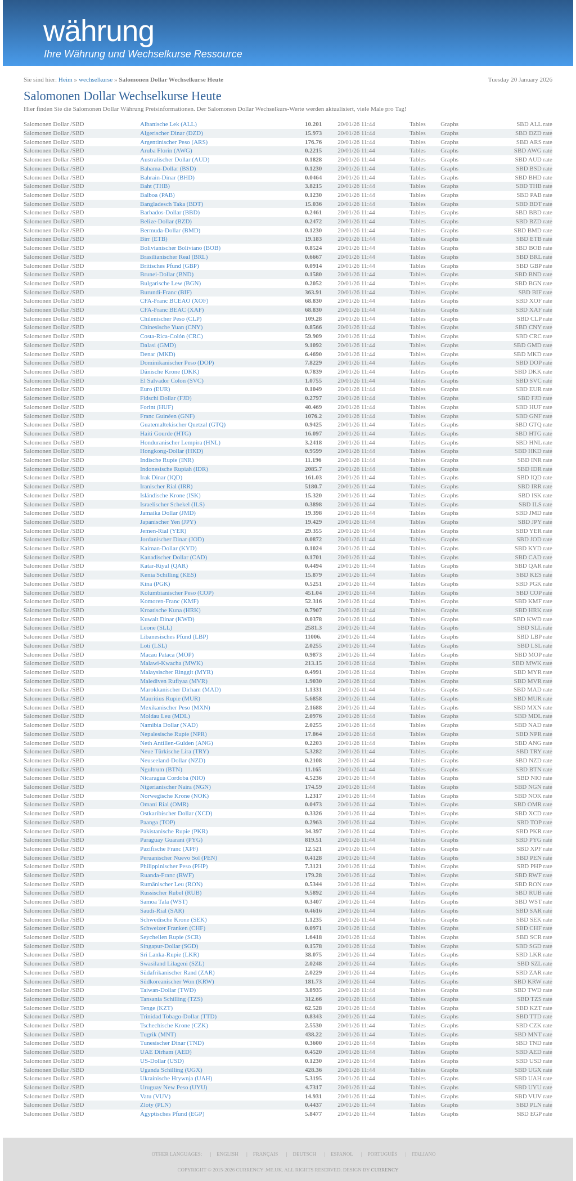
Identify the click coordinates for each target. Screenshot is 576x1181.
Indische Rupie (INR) (167, 459)
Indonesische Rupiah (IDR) (174, 468)
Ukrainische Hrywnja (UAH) (176, 1078)
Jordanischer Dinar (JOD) (172, 539)
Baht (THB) (155, 185)
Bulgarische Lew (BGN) (170, 283)
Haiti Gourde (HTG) (165, 433)
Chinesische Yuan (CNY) (171, 327)
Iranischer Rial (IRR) (166, 486)
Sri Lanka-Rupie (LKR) (169, 954)
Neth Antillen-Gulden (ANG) (176, 742)
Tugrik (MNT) (158, 1034)
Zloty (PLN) (155, 1104)
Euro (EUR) (155, 388)
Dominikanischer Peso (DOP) (177, 362)
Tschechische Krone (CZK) (174, 1025)
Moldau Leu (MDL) (165, 715)
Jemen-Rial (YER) (163, 530)
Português (382, 1154)
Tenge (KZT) (156, 1007)
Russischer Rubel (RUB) (170, 892)
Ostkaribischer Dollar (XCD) (176, 813)
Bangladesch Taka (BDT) (171, 203)
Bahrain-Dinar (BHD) (167, 177)
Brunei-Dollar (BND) (167, 274)
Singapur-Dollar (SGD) (169, 945)
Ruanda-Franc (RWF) (167, 875)
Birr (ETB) (154, 238)
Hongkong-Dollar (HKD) (171, 450)
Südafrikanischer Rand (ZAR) (177, 972)
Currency (384, 1170)
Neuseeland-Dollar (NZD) (172, 760)
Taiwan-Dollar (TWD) (168, 989)
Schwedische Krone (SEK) (173, 919)
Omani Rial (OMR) (164, 804)
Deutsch (304, 1154)
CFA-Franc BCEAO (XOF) (174, 300)
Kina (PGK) (155, 583)
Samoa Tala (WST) (164, 901)
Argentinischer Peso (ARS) (174, 141)
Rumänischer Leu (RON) (171, 884)
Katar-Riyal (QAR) (164, 565)
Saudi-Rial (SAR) (162, 910)
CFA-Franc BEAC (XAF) (172, 309)
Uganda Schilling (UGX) (171, 1069)
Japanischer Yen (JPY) (168, 521)
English (227, 1154)
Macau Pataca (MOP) (167, 654)
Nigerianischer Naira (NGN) (175, 786)
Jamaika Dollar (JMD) (168, 512)
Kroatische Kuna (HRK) (170, 610)
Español (342, 1154)
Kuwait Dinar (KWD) (167, 619)
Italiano (423, 1154)
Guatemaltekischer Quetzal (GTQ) (183, 424)
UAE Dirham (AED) (166, 1051)
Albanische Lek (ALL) (168, 123)
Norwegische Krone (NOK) (174, 795)
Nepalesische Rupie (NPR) (173, 733)
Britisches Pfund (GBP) (169, 265)
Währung (98, 31)
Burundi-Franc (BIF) (166, 292)
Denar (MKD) (158, 354)
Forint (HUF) (156, 406)
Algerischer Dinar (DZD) (171, 132)
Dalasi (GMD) (158, 345)
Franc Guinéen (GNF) (167, 415)
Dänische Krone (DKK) (169, 371)
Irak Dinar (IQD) (161, 477)
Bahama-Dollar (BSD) (168, 168)
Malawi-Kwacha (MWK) (171, 662)
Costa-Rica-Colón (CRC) (171, 336)
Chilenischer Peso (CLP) (170, 318)
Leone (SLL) (156, 627)
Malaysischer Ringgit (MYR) (176, 671)
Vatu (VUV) (155, 1096)
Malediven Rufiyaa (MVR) (174, 680)
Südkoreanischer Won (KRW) (177, 981)
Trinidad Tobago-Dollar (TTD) (178, 1016)
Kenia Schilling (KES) (168, 574)
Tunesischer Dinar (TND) (172, 1042)
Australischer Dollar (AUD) (174, 159)
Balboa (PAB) (157, 194)
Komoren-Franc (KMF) (169, 601)
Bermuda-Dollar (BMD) (170, 230)
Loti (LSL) (153, 645)
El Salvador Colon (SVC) (172, 380)
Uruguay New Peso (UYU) (173, 1087)
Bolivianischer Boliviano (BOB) (180, 247)
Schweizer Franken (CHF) (172, 927)
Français (265, 1154)
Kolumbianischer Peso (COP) (177, 592)
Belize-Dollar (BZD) (166, 221)
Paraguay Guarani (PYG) (171, 839)
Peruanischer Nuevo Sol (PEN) (178, 857)
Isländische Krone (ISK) (170, 495)
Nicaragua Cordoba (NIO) (172, 777)
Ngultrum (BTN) (161, 769)
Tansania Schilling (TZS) (171, 998)
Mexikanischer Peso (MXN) (175, 707)
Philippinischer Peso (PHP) (174, 866)
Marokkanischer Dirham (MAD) (180, 689)
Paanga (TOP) (157, 822)
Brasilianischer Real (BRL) (174, 256)
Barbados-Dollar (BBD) (170, 212)
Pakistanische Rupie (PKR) (174, 831)
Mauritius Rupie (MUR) (170, 698)
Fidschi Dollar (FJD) (166, 397)
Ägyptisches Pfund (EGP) (172, 1113)
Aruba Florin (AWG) (166, 150)
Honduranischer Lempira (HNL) (180, 442)
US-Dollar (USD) (162, 1060)
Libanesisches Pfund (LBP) (174, 636)
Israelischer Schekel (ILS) (172, 504)
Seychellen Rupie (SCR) (170, 936)
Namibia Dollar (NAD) (169, 724)
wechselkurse (95, 79)
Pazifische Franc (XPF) (169, 848)
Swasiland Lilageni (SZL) (172, 963)
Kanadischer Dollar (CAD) (173, 557)
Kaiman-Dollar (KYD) (168, 548)
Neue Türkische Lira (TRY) (174, 751)
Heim (65, 79)
